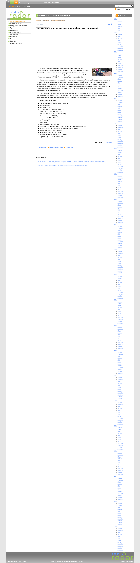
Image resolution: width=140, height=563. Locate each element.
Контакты (27, 6)
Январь (120, 21)
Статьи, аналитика (16, 23)
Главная (38, 20)
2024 (115, 52)
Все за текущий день (56, 147)
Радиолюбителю (15, 32)
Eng (24, 561)
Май (119, 28)
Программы (14, 30)
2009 (115, 426)
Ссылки (67, 561)
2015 (115, 274)
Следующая (69, 147)
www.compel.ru (107, 142)
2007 (115, 476)
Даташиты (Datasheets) (17, 21)
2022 (115, 98)
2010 (115, 400)
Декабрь (120, 50)
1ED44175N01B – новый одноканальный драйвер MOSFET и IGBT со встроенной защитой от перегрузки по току (72, 161)
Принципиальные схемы (18, 28)
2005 (115, 526)
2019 (115, 174)
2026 (115, 19)
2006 (115, 501)
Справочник (14, 34)
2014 (115, 300)
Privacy (80, 561)
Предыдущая (42, 147)
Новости (11, 6)
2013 (115, 325)
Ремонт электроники (17, 39)
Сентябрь (120, 46)
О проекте (18, 6)
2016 (115, 249)
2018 (115, 199)
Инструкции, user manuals (18, 26)
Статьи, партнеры (16, 43)
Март (119, 24)
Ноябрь (120, 69)
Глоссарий (13, 36)
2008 (115, 451)
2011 (115, 375)
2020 (115, 148)
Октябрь (120, 48)
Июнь (119, 30)
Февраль (120, 23)
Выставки (13, 41)
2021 (115, 123)
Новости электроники (58, 20)
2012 (115, 350)
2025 (115, 32)
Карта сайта (18, 561)
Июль (119, 42)
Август (119, 44)
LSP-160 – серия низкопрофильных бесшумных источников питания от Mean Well (62, 165)
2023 (115, 73)
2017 (115, 224)
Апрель (120, 26)
